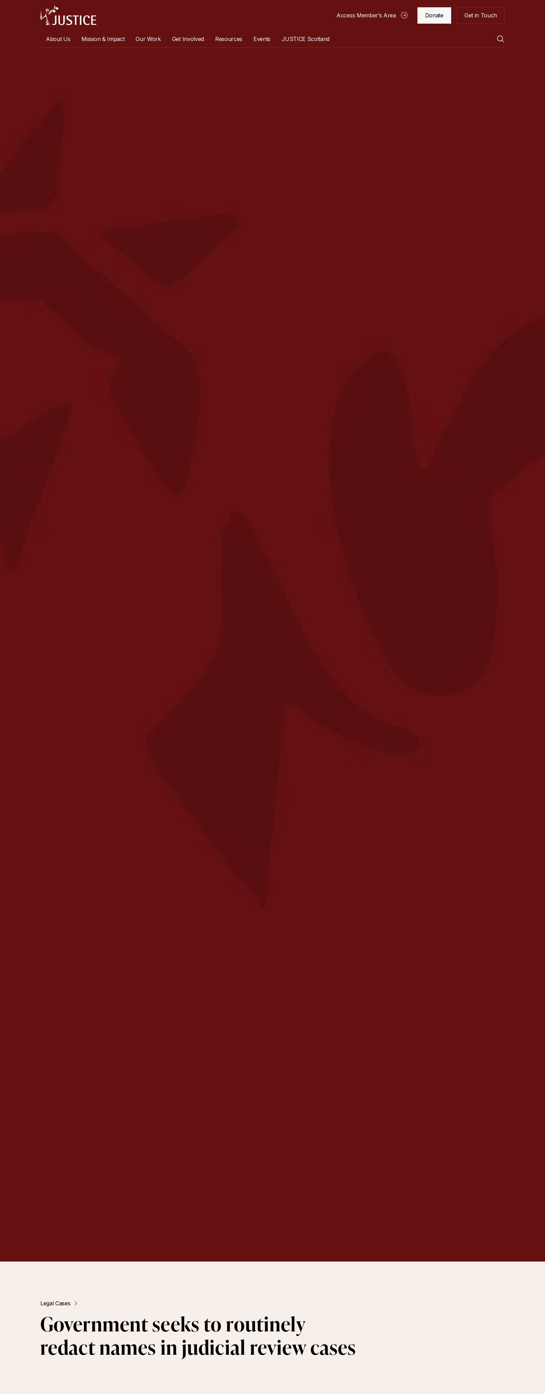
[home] (68, 15)
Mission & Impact (102, 38)
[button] (58, 39)
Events (261, 38)
